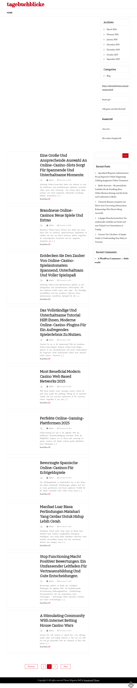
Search (125, 156)
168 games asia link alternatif (113, 108)
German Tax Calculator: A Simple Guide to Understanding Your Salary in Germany (111, 238)
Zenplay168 (107, 118)
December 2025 (113, 44)
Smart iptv (106, 99)
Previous (31, 671)
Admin (51, 180)
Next (66, 671)
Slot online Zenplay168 (111, 138)
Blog (108, 75)
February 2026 (113, 34)
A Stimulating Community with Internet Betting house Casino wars (63, 625)
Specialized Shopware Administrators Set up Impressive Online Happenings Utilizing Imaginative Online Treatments (112, 177)
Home (9, 13)
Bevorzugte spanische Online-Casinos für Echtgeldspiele (59, 468)
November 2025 (113, 49)
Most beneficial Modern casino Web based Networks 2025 (60, 376)
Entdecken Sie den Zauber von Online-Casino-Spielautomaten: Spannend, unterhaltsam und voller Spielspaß (63, 265)
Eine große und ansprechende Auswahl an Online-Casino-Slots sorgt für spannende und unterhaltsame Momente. (62, 165)
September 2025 (113, 59)
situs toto (106, 128)
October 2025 (112, 54)
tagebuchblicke (26, 4)
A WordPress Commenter (109, 258)
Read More (44, 199)
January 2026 (112, 39)
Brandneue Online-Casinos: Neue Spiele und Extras (62, 215)
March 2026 (112, 29)
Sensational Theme (91, 685)
